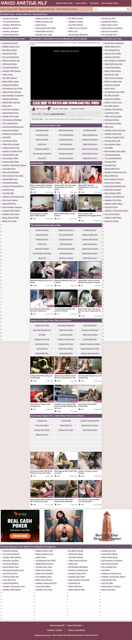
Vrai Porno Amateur (109, 31)
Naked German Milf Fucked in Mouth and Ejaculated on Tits (65, 377)
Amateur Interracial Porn (12, 186)
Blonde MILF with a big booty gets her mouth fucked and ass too (89, 311)
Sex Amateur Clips (10, 158)
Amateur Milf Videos (57, 114)
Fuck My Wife (8, 193)
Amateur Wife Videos (11, 211)
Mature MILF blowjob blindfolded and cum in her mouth (88, 187)
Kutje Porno (41, 25)
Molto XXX (73, 31)
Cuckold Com (8, 190)
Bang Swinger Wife (10, 218)
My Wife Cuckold (76, 18)
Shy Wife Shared (76, 25)
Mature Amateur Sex (44, 22)
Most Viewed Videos (110, 3)
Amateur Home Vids (11, 148)
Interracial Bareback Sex (12, 127)
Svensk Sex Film (108, 18)
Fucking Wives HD (10, 155)
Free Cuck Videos (10, 200)
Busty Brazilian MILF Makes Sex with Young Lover (40, 310)
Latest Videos (81, 3)
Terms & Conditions (76, 630)
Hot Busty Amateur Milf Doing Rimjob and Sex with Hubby (41, 472)
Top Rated (94, 3)
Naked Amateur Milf (64, 3)
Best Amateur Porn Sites (13, 176)
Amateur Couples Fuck (12, 151)
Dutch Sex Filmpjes (10, 172)
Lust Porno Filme (9, 141)
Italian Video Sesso (109, 25)
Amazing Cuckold (10, 18)
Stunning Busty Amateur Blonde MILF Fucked (39, 215)
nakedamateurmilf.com (42, 635)
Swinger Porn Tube (44, 34)
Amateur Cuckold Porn (12, 134)
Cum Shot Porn (9, 169)
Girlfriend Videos (76, 22)
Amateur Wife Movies (12, 25)
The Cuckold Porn (109, 34)
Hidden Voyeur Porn (44, 18)
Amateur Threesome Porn (13, 197)
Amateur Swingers (11, 31)
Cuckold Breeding (10, 183)
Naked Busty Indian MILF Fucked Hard (87, 405)
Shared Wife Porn (10, 179)
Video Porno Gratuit (10, 144)
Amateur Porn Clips (10, 214)
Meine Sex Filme (9, 221)
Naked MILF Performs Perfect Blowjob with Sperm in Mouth (89, 281)
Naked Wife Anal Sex (44, 31)
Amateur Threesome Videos (14, 165)
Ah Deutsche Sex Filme (46, 28)
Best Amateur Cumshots (111, 28)
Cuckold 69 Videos (109, 22)
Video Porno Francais (78, 28)
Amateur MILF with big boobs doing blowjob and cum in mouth (65, 187)
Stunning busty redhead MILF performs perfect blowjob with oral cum (65, 406)
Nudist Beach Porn (11, 34)
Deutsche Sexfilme (11, 28)
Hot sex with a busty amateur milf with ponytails (89, 500)
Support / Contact (54, 630)
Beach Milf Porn (9, 204)
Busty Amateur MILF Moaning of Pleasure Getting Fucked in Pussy (41, 187)
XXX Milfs (6, 137)
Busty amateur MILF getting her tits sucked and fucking (41, 500)
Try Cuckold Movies (11, 22)
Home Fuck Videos (10, 130)
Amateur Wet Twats (10, 162)
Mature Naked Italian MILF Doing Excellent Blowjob (63, 500)
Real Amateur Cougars (12, 207)
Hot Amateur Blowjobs (78, 34)
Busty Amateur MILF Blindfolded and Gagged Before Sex (89, 216)
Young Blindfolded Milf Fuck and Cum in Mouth (64, 310)
